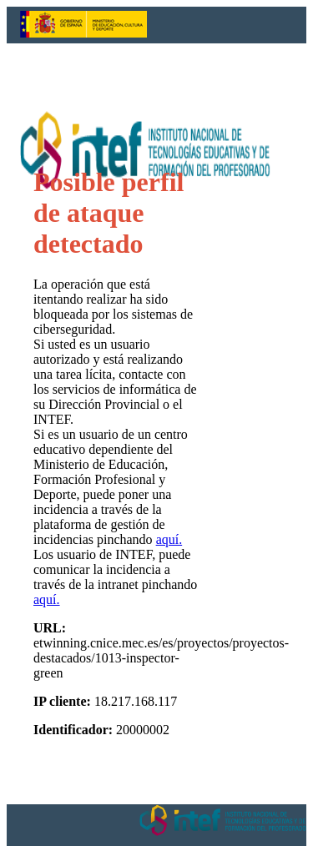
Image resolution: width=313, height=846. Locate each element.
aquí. (169, 539)
